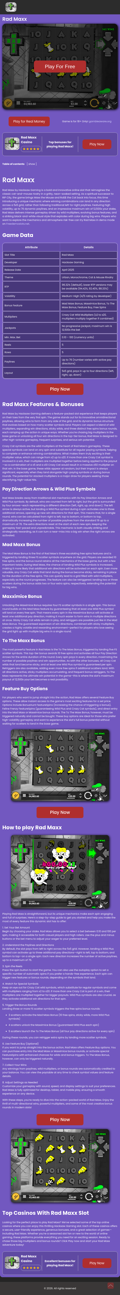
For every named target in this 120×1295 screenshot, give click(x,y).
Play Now (97, 144)
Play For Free (60, 66)
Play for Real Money (29, 121)
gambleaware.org (100, 121)
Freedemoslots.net (17, 224)
